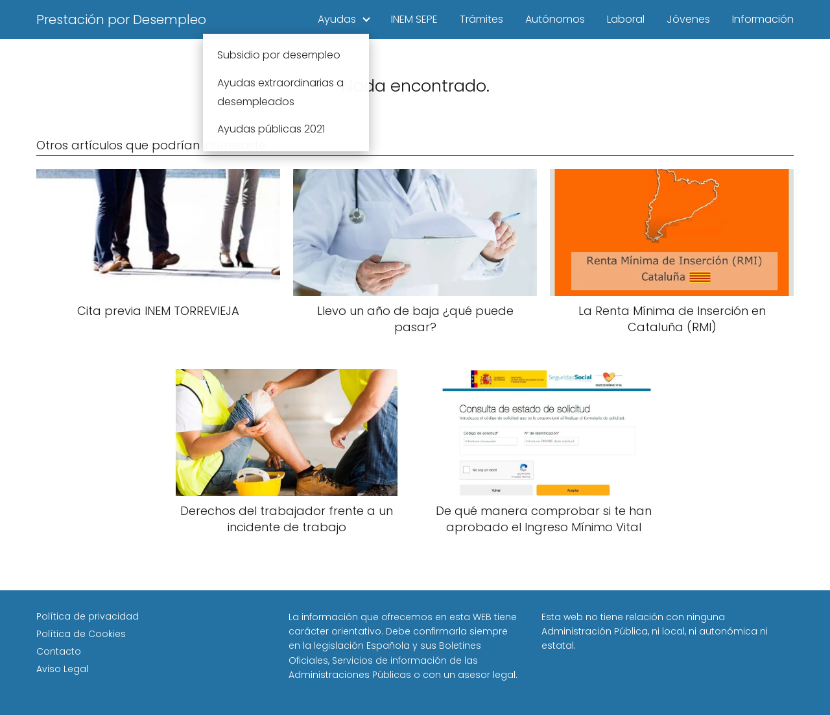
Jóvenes (688, 19)
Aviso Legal (62, 668)
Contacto (58, 651)
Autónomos (555, 19)
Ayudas (337, 19)
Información (763, 19)
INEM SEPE (414, 19)
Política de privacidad (87, 616)
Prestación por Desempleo (121, 19)
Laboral (626, 19)
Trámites (481, 19)
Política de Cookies (81, 633)
